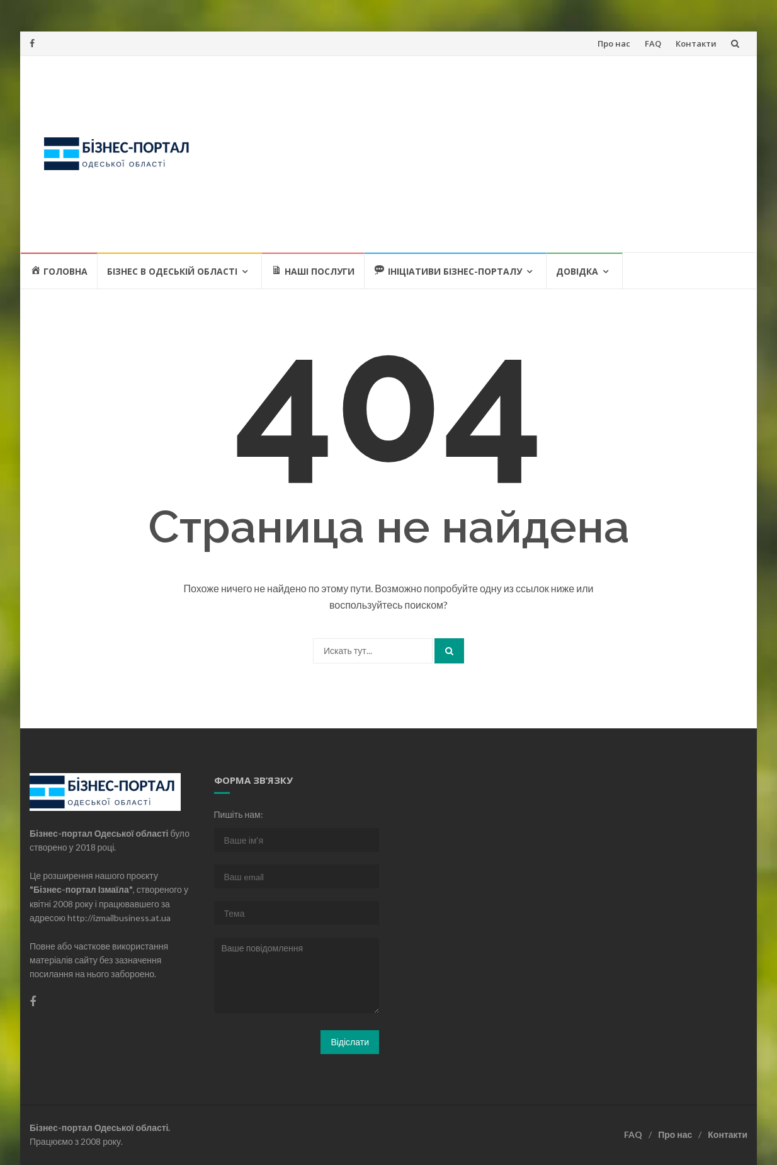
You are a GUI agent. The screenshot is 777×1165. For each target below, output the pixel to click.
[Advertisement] (478, 154)
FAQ (653, 43)
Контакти (696, 43)
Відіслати (350, 1041)
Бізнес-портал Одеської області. (100, 1127)
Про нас (614, 43)
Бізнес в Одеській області (172, 271)
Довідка (577, 271)
